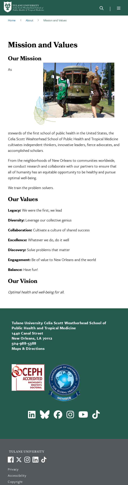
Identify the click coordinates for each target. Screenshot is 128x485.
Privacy (13, 469)
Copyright (15, 481)
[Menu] (118, 8)
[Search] (101, 9)
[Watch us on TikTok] (44, 460)
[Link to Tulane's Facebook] (27, 460)
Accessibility (17, 475)
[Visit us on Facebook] (11, 460)
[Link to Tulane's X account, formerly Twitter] (19, 460)
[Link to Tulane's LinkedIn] (35, 460)
